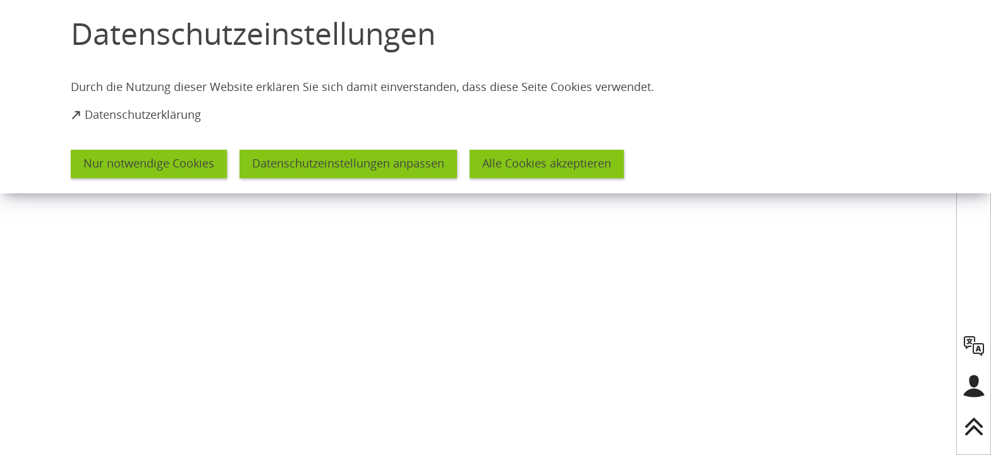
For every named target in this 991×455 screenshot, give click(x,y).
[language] (974, 345)
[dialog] (495, 96)
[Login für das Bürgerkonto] (974, 386)
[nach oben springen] (974, 426)
